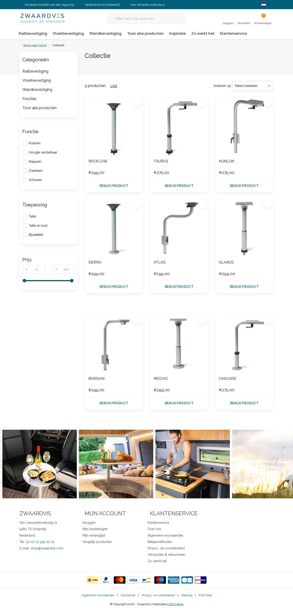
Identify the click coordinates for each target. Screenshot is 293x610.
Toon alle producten (145, 33)
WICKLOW (97, 161)
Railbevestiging (33, 33)
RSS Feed (205, 595)
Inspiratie (177, 33)
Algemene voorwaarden (97, 595)
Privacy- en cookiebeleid (158, 595)
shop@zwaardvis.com (46, 548)
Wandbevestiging (105, 33)
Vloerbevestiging (68, 33)
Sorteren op (222, 86)
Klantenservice (233, 33)
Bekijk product (114, 186)
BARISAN (96, 378)
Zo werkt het (202, 33)
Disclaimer (128, 595)
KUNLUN (226, 161)
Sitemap (187, 595)
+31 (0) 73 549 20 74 (39, 542)
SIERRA (94, 262)
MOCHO (161, 378)
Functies (29, 99)
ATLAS (159, 262)
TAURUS (161, 161)
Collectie (58, 45)
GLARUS (226, 262)
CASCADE (227, 378)
